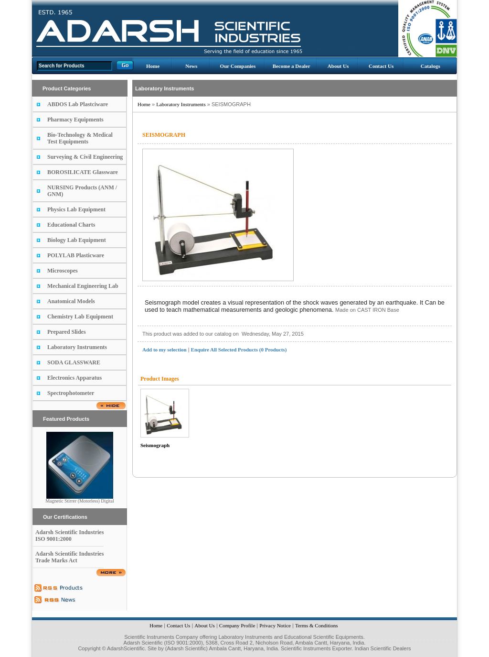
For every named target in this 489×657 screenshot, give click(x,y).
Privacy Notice (275, 625)
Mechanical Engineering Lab (82, 286)
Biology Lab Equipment (76, 240)
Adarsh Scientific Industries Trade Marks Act (69, 557)
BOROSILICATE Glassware (82, 172)
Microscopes (62, 270)
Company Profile (237, 625)
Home (152, 66)
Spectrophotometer (70, 393)
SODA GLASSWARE (73, 362)
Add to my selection (164, 349)
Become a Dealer (291, 66)
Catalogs (430, 66)
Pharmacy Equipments (75, 119)
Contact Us (381, 66)
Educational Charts (71, 224)
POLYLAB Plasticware (75, 255)
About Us (338, 66)
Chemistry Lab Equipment (80, 316)
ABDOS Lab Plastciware (77, 104)
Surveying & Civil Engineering (85, 156)
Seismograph (155, 445)
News (191, 66)
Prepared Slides (66, 331)
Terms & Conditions (316, 625)
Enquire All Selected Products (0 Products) (239, 349)
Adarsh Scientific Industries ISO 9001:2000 (69, 535)
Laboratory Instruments (77, 347)
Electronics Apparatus (74, 377)
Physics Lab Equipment (76, 209)
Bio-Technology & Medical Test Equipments (80, 138)
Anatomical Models (71, 301)
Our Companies (238, 66)
